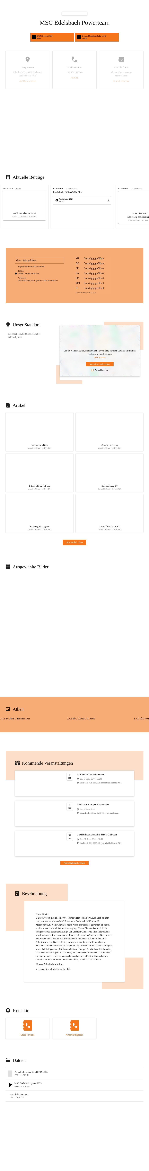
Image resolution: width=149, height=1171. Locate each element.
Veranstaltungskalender (74, 867)
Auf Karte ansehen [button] (27, 81)
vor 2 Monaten (8, 188)
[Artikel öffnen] (39, 433)
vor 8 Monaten (123, 188)
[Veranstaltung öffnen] (74, 788)
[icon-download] (108, 200)
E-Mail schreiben (121, 81)
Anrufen (74, 77)
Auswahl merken (99, 370)
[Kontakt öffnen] (27, 1033)
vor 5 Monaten (58, 188)
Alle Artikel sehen (74, 547)
